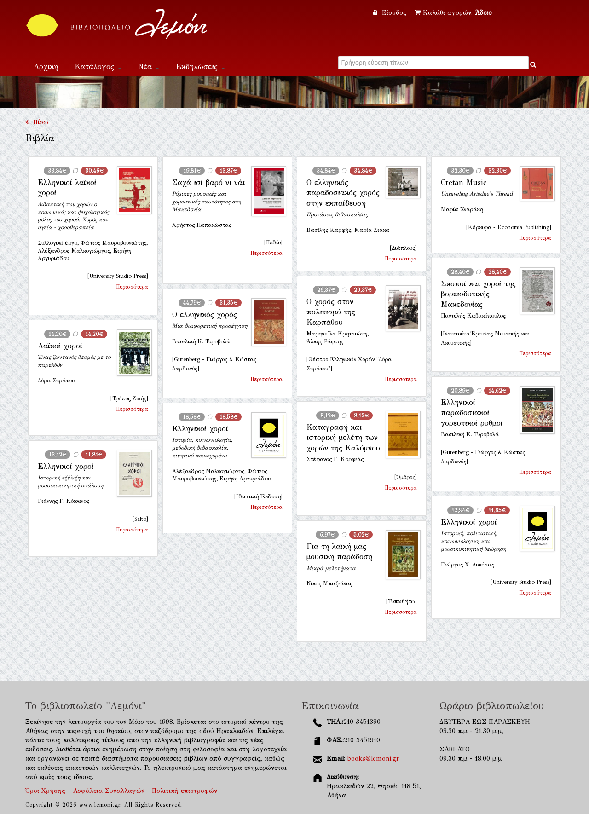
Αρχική (46, 66)
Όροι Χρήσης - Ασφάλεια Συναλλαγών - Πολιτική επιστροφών (121, 791)
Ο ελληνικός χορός (204, 314)
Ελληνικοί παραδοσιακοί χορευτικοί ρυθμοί (472, 412)
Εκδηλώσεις (200, 66)
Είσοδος (391, 13)
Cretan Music (463, 182)
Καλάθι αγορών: (453, 13)
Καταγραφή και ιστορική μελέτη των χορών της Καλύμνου (343, 437)
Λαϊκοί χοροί (60, 345)
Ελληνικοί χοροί (200, 428)
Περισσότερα (132, 286)
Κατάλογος (98, 66)
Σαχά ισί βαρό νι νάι (208, 182)
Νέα (148, 66)
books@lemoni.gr (373, 758)
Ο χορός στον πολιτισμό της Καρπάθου (330, 312)
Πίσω (36, 122)
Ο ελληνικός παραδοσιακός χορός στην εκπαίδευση (343, 193)
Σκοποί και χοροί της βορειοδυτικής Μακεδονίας (478, 294)
